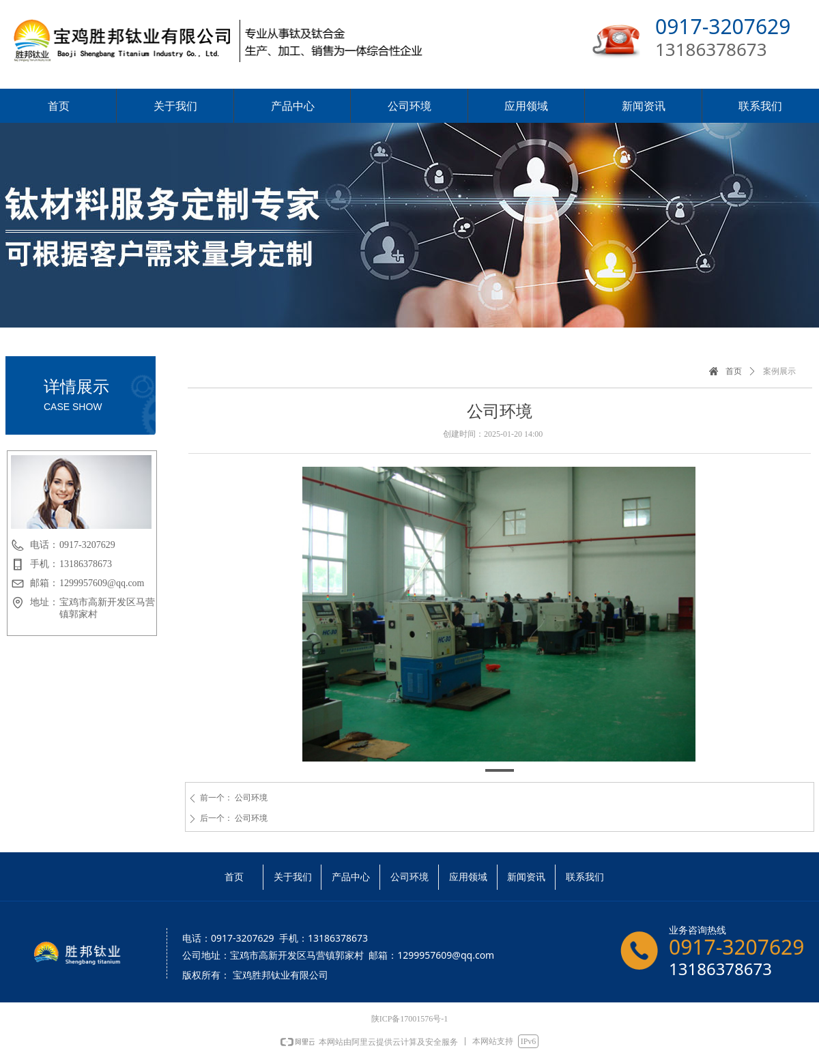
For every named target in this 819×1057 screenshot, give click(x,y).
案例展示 (779, 371)
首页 (733, 371)
